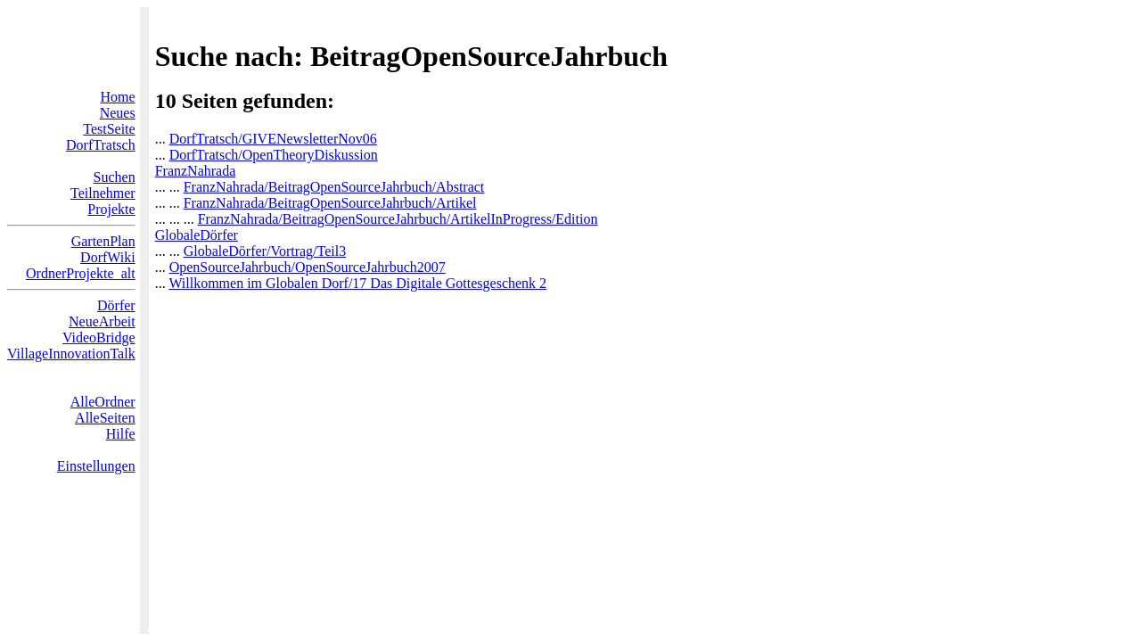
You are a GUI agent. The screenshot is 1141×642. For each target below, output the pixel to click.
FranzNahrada (195, 170)
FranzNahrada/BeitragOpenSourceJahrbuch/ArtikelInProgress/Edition (398, 218)
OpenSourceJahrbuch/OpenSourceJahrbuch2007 (307, 267)
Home (118, 96)
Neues (117, 112)
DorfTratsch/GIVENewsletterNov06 (273, 138)
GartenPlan (103, 241)
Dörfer (116, 305)
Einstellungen (96, 465)
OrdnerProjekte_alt (80, 273)
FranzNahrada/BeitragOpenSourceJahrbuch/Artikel (330, 202)
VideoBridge (98, 337)
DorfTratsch (100, 144)
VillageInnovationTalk (71, 353)
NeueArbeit (102, 321)
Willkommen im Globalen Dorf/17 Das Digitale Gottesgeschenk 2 (357, 283)
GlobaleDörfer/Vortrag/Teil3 (265, 251)
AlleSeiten (105, 417)
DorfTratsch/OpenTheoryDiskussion (273, 154)
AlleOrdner (102, 401)
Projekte (111, 209)
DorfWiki (107, 257)
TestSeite (109, 128)
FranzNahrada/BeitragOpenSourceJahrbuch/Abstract (334, 186)
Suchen (114, 177)
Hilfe (120, 433)
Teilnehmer (102, 193)
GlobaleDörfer (196, 235)
